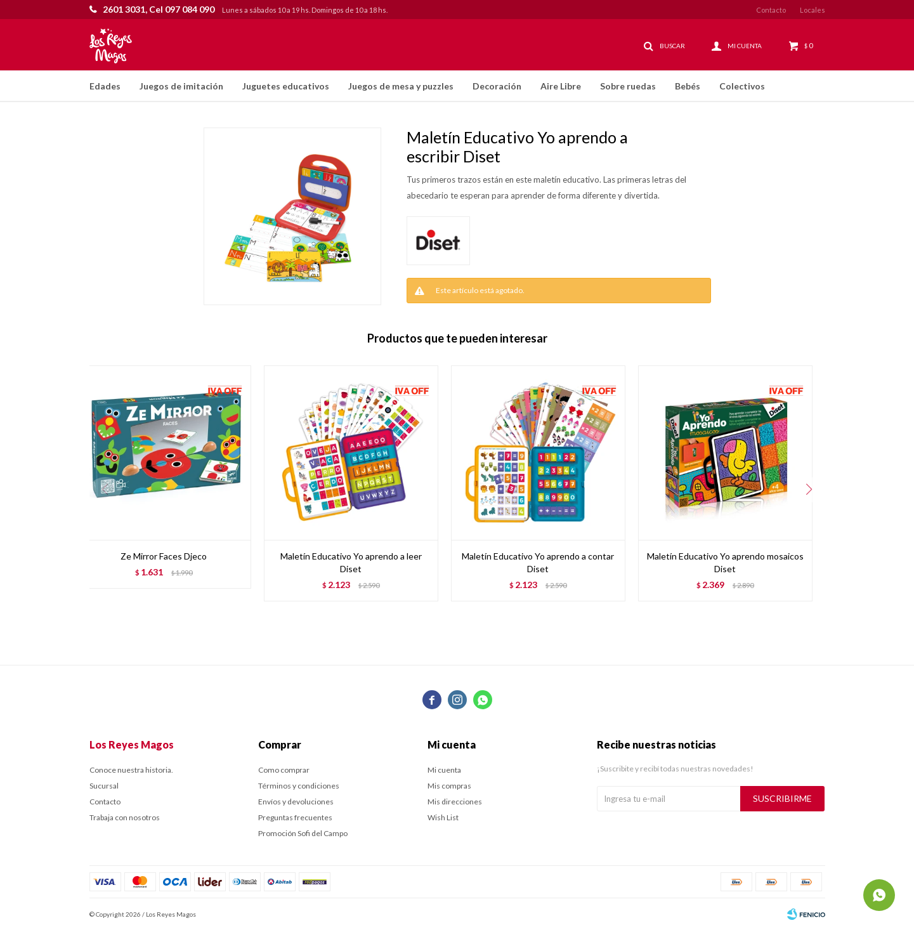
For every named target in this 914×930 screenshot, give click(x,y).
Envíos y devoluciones (296, 801)
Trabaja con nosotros (124, 817)
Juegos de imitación (181, 86)
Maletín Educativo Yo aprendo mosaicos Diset (725, 562)
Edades (105, 86)
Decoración (497, 86)
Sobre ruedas (628, 86)
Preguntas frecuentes (295, 817)
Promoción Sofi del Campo (303, 833)
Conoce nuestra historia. (131, 770)
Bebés (687, 86)
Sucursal (104, 785)
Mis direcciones (455, 801)
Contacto (771, 10)
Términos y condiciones (298, 785)
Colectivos (742, 86)
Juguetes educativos (285, 86)
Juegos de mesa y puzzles (401, 86)
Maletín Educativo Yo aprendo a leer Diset (351, 562)
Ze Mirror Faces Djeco (164, 556)
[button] (809, 490)
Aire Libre (560, 86)
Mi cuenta (444, 770)
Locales (812, 10)
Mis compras (449, 785)
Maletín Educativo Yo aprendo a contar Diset (538, 562)
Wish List (443, 817)
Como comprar (284, 770)
